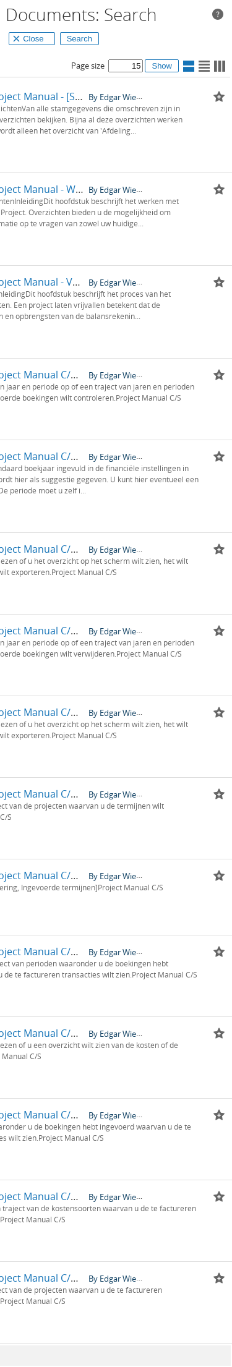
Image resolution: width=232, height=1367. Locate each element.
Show (162, 65)
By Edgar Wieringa (121, 96)
